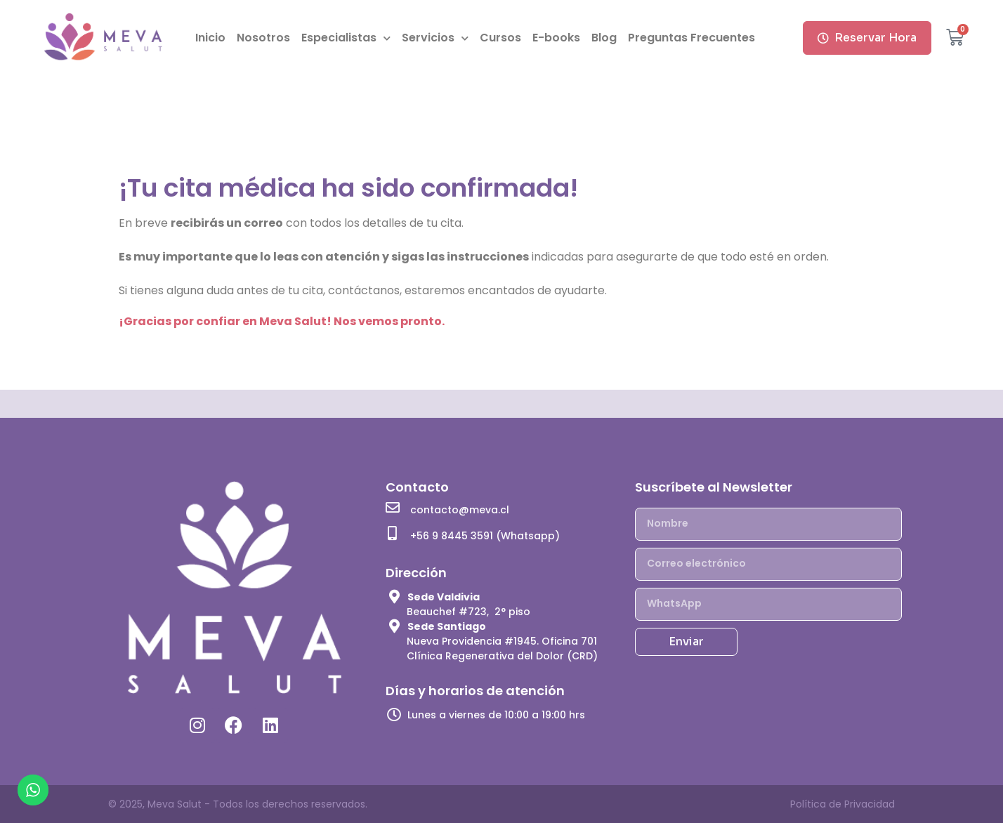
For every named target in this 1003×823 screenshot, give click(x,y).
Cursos (500, 37)
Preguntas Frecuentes (691, 37)
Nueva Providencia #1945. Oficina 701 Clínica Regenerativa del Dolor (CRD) (502, 648)
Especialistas (346, 38)
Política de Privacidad (842, 804)
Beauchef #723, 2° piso (468, 612)
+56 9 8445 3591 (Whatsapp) (485, 536)
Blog (604, 37)
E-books (556, 37)
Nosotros (263, 37)
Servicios (435, 38)
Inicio (210, 37)
